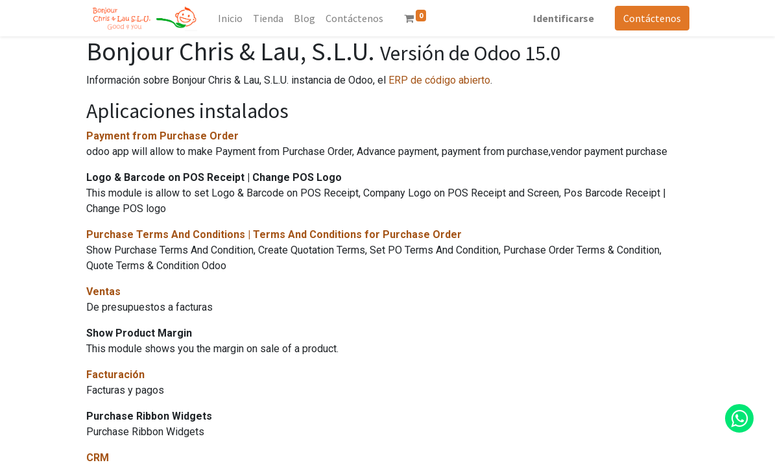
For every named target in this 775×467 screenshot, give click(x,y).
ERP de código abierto (439, 80)
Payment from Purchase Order (162, 136)
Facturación (115, 374)
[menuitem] (230, 18)
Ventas (103, 291)
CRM (97, 457)
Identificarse (563, 18)
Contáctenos (652, 18)
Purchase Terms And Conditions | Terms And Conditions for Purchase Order (274, 234)
